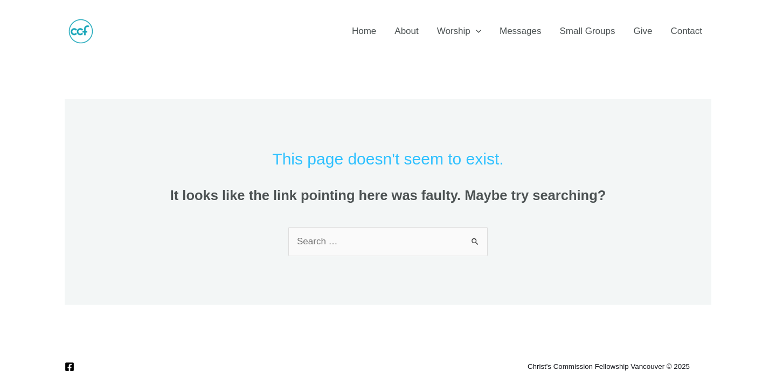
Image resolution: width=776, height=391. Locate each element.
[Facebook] (69, 367)
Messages (520, 31)
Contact (686, 31)
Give (642, 31)
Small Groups (587, 31)
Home (364, 31)
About (406, 31)
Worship (459, 31)
